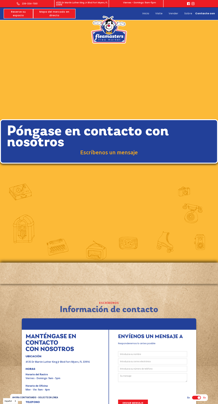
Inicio (145, 13)
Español (8, 401)
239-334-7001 (30, 4)
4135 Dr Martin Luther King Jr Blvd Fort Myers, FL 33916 (58, 361)
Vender (173, 13)
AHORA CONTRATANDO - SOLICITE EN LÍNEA (35, 397)
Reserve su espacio (18, 13)
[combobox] (10, 401)
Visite (159, 13)
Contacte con (205, 13)
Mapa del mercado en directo (54, 13)
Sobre (188, 13)
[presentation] (141, 389)
